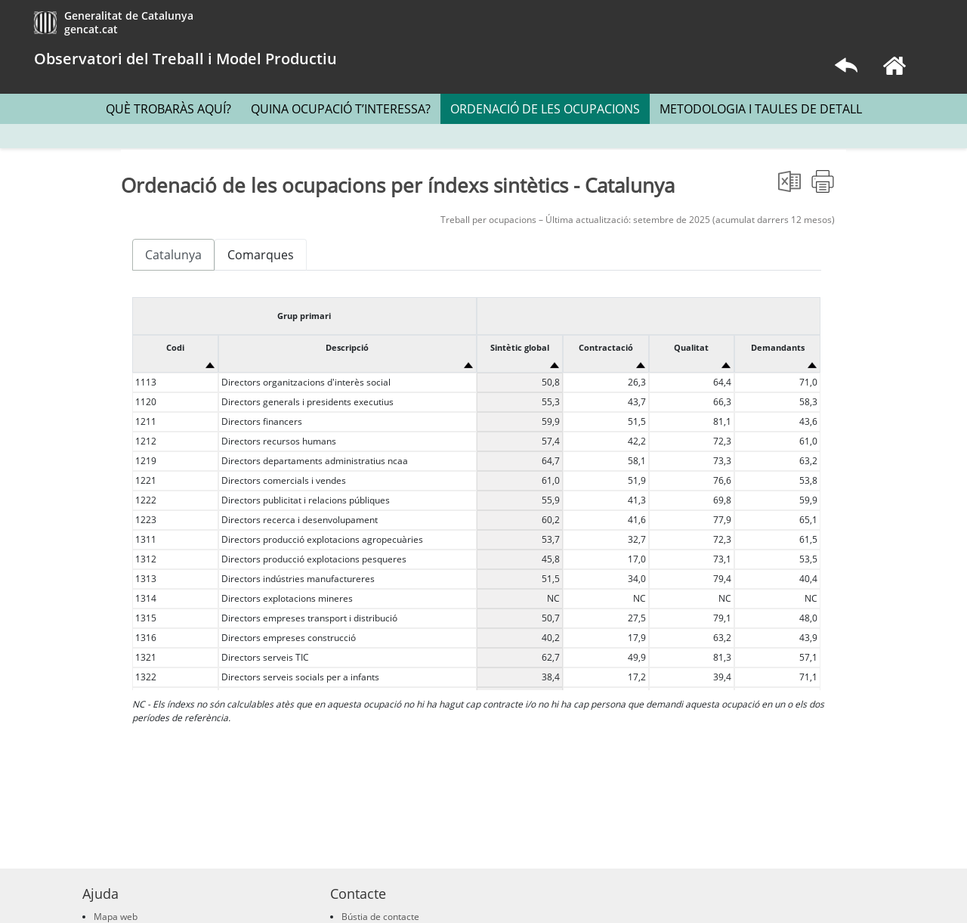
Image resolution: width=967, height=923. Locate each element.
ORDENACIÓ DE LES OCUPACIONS (545, 109)
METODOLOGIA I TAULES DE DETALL (761, 109)
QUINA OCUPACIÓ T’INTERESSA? (341, 109)
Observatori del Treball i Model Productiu (185, 58)
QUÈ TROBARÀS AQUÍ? (168, 109)
